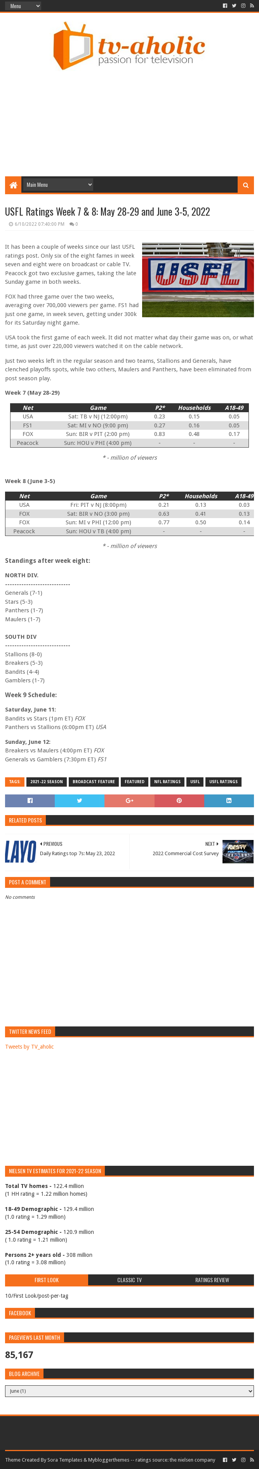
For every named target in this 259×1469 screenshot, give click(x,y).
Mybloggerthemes (108, 1460)
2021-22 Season (46, 782)
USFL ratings (223, 782)
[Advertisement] (132, 111)
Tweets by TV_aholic (29, 1047)
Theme (13, 1460)
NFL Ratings (167, 782)
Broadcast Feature (94, 782)
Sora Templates (64, 1460)
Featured (134, 782)
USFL (195, 782)
